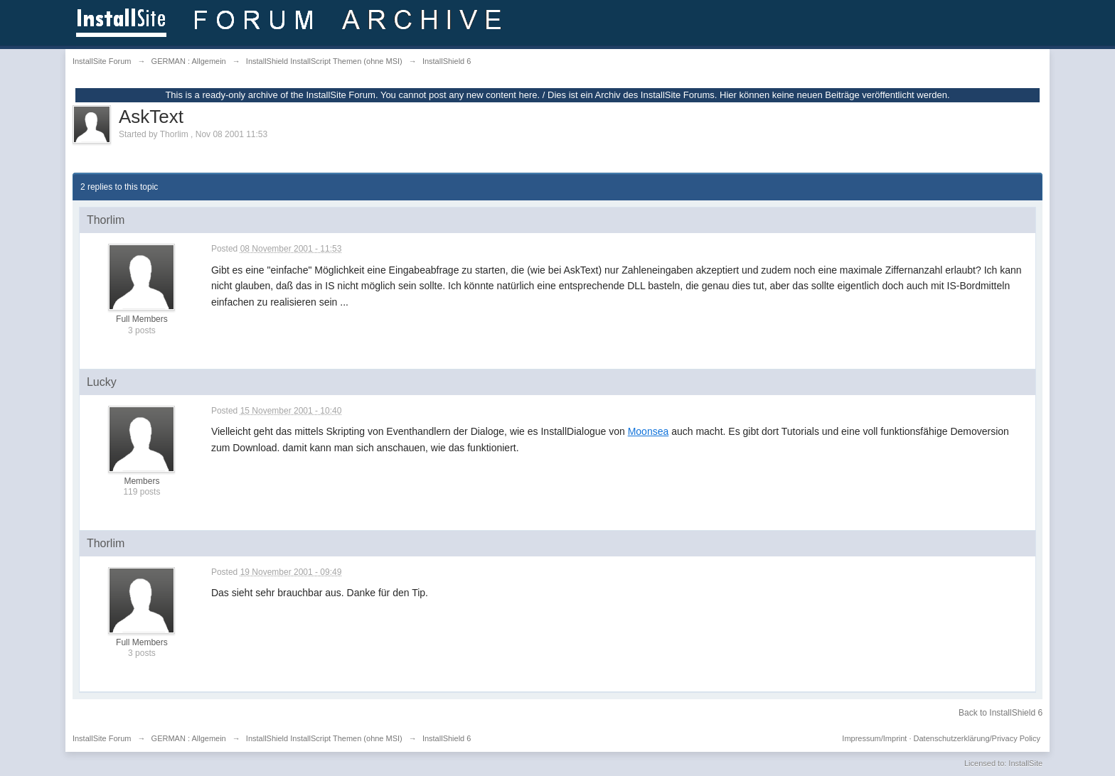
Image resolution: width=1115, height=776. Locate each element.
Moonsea (648, 431)
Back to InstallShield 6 (1000, 713)
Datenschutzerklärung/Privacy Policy (977, 738)
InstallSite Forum (102, 738)
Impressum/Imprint (874, 738)
